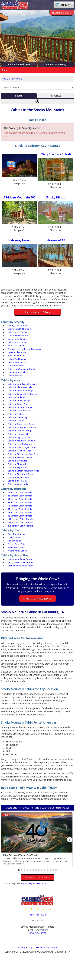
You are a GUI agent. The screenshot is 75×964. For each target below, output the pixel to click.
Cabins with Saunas (17, 362)
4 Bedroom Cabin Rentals (20, 502)
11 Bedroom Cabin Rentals (20, 519)
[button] (19, 870)
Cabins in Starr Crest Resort (21, 474)
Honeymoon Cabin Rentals (20, 559)
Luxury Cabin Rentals (18, 325)
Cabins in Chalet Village (19, 400)
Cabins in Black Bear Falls (20, 387)
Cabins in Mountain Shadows (22, 440)
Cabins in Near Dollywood (20, 444)
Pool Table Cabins (16, 355)
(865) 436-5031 (37, 914)
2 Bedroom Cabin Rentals (20, 495)
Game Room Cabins (17, 338)
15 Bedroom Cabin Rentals (20, 522)
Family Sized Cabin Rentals (20, 562)
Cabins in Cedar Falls (18, 397)
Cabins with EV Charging (19, 328)
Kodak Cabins (14, 540)
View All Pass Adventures (37, 877)
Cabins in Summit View (18, 477)
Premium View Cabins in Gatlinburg (24, 348)
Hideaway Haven (19, 240)
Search (19, 95)
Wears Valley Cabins (17, 550)
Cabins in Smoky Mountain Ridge (23, 470)
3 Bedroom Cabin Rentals (20, 499)
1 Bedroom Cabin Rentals (20, 492)
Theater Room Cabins (18, 372)
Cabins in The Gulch (17, 480)
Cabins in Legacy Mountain (20, 437)
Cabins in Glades (16, 420)
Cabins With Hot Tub (17, 342)
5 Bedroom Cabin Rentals (20, 505)
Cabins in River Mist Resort (20, 457)
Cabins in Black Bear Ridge (20, 390)
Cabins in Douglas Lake (19, 410)
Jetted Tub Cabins (16, 345)
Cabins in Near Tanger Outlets (22, 447)
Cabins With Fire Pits (17, 332)
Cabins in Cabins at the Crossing (23, 393)
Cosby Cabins (14, 537)
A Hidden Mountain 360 (19, 197)
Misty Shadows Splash (56, 154)
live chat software (12, 78)
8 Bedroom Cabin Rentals (20, 515)
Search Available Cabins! (37, 312)
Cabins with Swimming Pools (21, 369)
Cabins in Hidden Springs (20, 430)
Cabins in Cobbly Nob (18, 403)
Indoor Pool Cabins (17, 358)
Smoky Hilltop (55, 197)
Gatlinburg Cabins (16, 534)
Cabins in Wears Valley (19, 484)
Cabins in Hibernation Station (22, 427)
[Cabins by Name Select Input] (37, 87)
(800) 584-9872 (61, 12)
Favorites (56, 95)
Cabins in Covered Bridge (20, 407)
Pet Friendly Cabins (17, 352)
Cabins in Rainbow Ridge (19, 450)
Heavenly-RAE (56, 240)
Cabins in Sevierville (17, 460)
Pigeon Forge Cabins (17, 544)
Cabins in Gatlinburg (17, 417)
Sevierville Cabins (16, 547)
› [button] (69, 839)
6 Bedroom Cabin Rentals (20, 509)
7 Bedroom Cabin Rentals (20, 512)
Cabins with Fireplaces (18, 335)
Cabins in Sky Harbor (18, 467)
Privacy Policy (24, 947)
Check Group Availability (37, 598)
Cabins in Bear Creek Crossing (22, 383)
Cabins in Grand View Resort (21, 424)
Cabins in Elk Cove (16, 414)
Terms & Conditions (46, 947)
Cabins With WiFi (15, 375)
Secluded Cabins (16, 365)
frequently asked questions (34, 883)
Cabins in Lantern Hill (18, 434)
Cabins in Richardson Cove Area (23, 454)
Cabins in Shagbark (17, 464)
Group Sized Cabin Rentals (20, 565)
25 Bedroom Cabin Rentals (20, 525)
